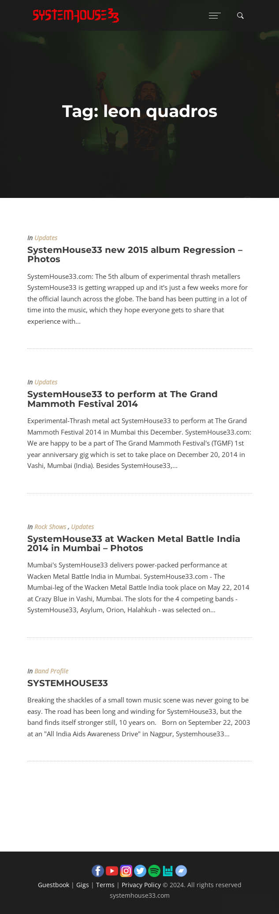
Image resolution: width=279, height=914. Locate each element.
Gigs (82, 885)
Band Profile (51, 671)
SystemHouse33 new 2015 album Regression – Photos (134, 254)
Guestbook (53, 885)
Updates (45, 238)
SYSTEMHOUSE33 (67, 683)
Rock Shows (50, 527)
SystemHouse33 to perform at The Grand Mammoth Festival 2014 (122, 399)
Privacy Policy (141, 885)
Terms (105, 885)
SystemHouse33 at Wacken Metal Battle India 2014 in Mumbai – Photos (133, 543)
